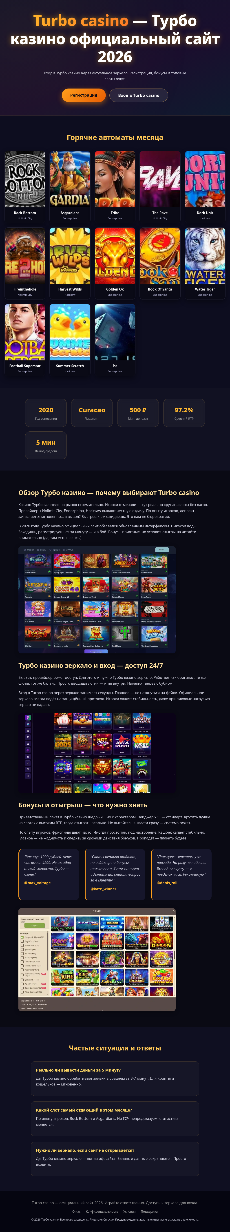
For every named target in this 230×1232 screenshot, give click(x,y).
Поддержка (149, 1211)
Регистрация (83, 95)
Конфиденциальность (102, 1211)
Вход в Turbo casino (138, 95)
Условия (129, 1211)
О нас (76, 1211)
